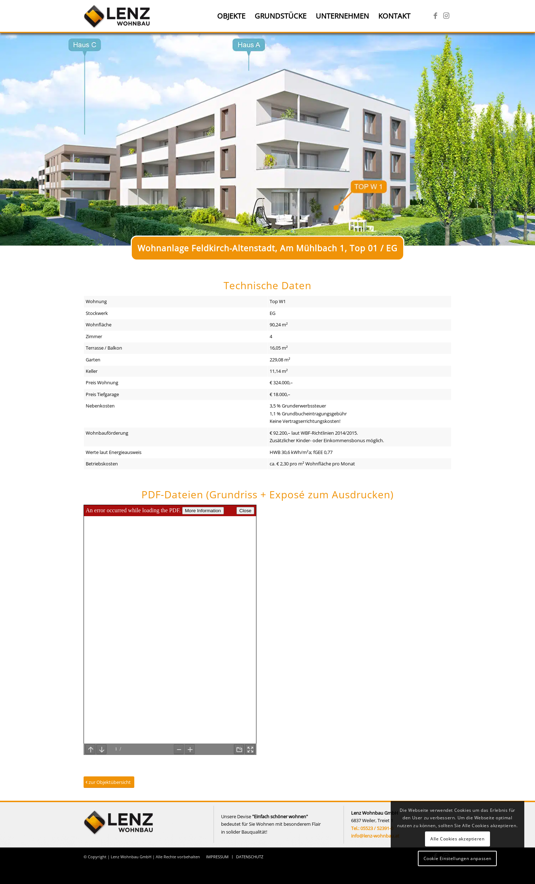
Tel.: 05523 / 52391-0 (372, 828)
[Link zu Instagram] (446, 15)
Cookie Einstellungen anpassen (457, 858)
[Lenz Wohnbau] (118, 16)
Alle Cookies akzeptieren (457, 839)
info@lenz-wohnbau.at (375, 836)
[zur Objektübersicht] (109, 782)
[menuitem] (231, 16)
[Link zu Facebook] (435, 15)
